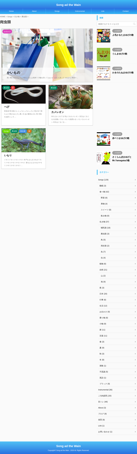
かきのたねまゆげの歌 (123, 72)
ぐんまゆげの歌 (119, 54)
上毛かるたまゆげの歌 (123, 35)
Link (102, 11)
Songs (57, 11)
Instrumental (80, 11)
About (34, 11)
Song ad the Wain (68, 5)
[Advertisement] (117, 106)
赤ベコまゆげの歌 (120, 138)
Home (11, 11)
